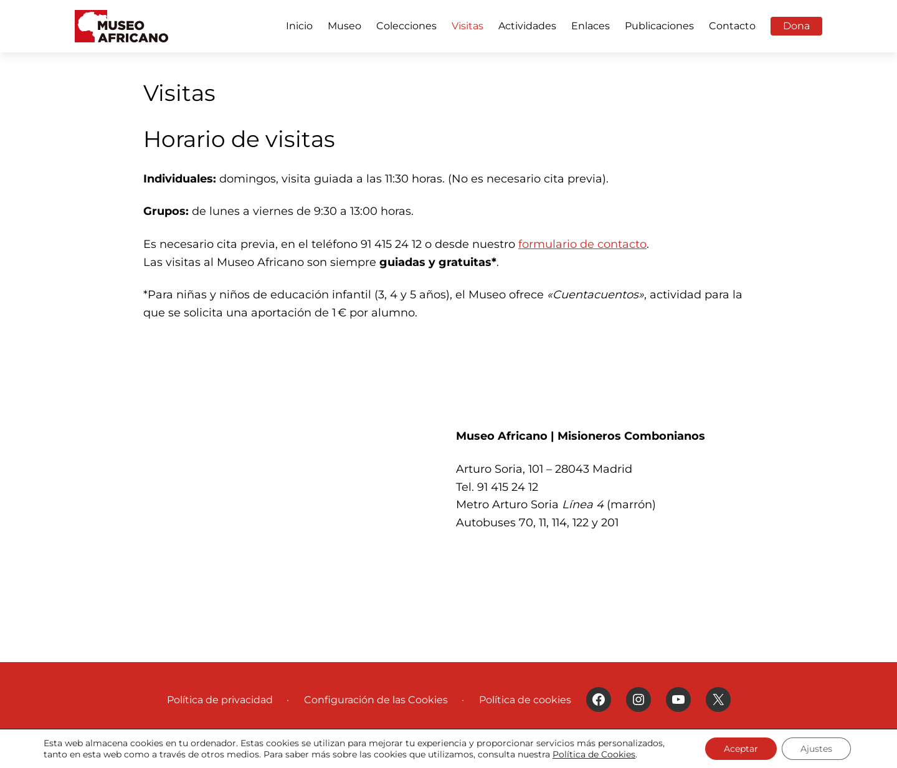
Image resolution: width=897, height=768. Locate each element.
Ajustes (816, 748)
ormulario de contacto (584, 243)
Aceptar (741, 748)
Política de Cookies (594, 754)
